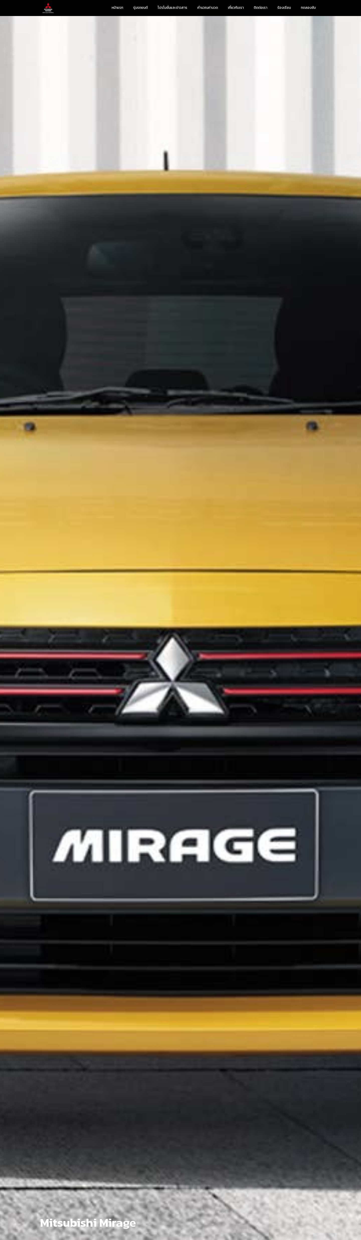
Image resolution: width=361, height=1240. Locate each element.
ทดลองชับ (308, 7)
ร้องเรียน (284, 7)
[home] (48, 8)
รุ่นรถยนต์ (140, 7)
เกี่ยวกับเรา (236, 7)
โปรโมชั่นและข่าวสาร (172, 7)
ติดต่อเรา (260, 7)
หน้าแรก (117, 7)
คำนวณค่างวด (207, 7)
